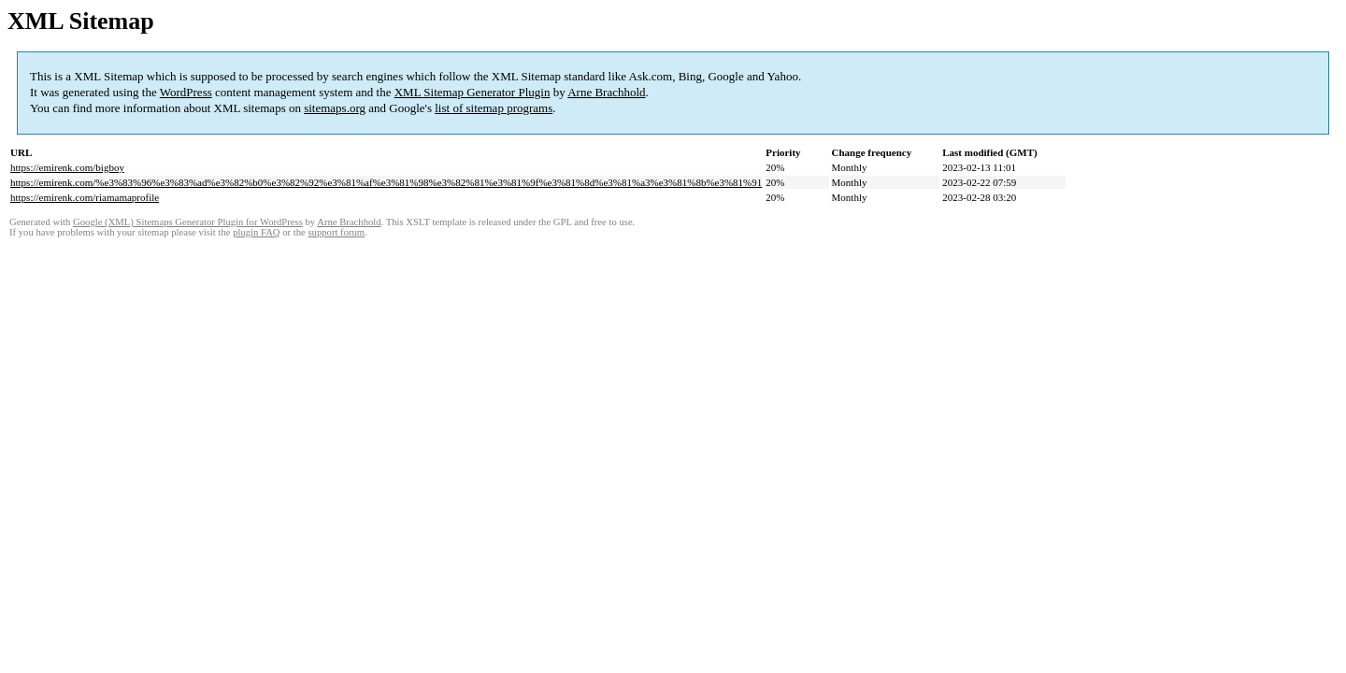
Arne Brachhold (606, 92)
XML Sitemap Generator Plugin (472, 92)
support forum (336, 232)
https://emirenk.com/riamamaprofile (84, 197)
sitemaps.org (334, 108)
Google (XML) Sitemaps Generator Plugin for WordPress (188, 222)
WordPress (186, 92)
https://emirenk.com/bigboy (67, 167)
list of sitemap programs (493, 108)
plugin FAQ (256, 232)
